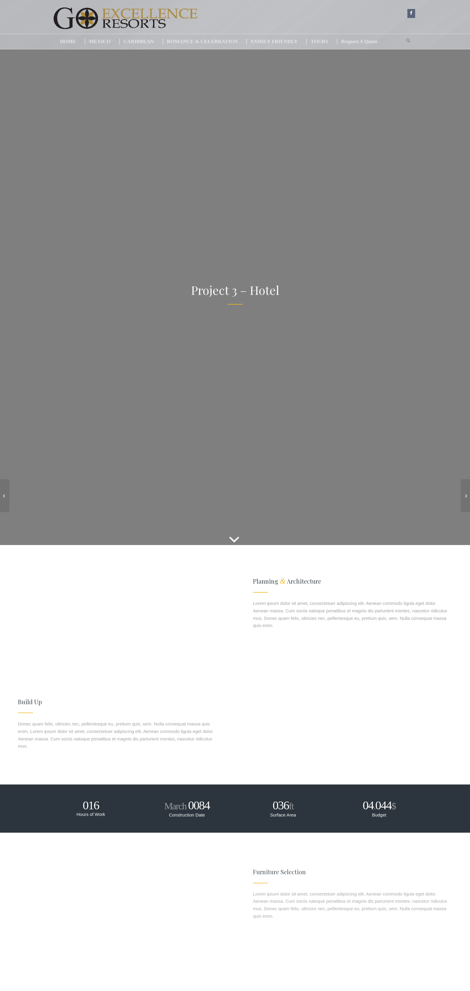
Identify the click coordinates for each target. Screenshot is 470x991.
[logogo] (138, 20)
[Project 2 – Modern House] (4, 495)
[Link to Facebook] (411, 13)
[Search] (408, 41)
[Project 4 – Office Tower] (465, 495)
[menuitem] (68, 41)
